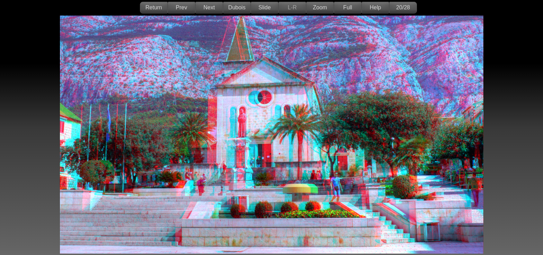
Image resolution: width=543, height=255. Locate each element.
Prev (181, 7)
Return (153, 7)
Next (209, 7)
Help (375, 7)
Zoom (320, 7)
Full (347, 7)
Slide (264, 7)
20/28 (403, 7)
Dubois (237, 7)
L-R (292, 7)
